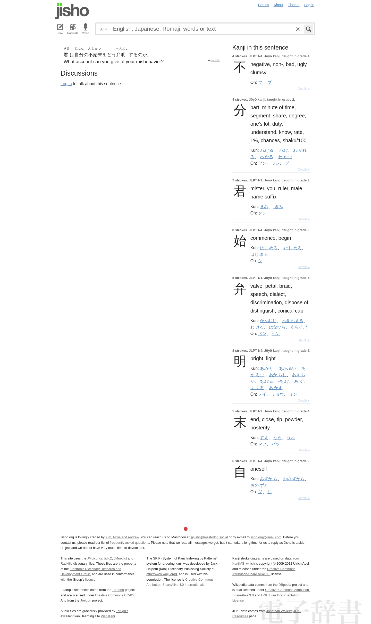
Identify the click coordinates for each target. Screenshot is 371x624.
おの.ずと (259, 485)
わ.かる (266, 156)
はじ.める (268, 248)
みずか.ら (268, 479)
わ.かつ (285, 156)
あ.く (298, 381)
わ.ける (266, 150)
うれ (291, 437)
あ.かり (266, 368)
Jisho (72, 11)
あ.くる (257, 387)
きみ (264, 206)
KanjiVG (238, 563)
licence (90, 579)
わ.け (283, 150)
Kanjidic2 (105, 558)
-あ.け (283, 381)
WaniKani (108, 616)
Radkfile (66, 563)
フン (276, 163)
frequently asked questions (129, 543)
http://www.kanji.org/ (161, 574)
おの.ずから (294, 479)
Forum (263, 5)
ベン (262, 333)
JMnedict (120, 558)
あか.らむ (277, 375)
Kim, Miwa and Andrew (122, 537)
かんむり (268, 320)
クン (262, 213)
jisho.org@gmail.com (265, 537)
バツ (276, 444)
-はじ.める (292, 248)
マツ (262, 444)
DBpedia (285, 585)
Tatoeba (215, 60)
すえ (264, 437)
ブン (262, 163)
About (278, 5)
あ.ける (266, 381)
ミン (293, 394)
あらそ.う (299, 327)
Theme (294, 5)
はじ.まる (259, 254)
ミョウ (278, 394)
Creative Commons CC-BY (114, 595)
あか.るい (287, 368)
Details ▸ (304, 89)
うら (277, 437)
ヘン (276, 333)
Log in (309, 5)
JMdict (92, 558)
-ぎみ (278, 206)
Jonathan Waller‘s (279, 611)
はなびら (277, 327)
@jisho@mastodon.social (209, 537)
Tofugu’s (122, 611)
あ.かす (275, 387)
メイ (262, 394)
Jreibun (85, 600)
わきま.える (292, 320)
